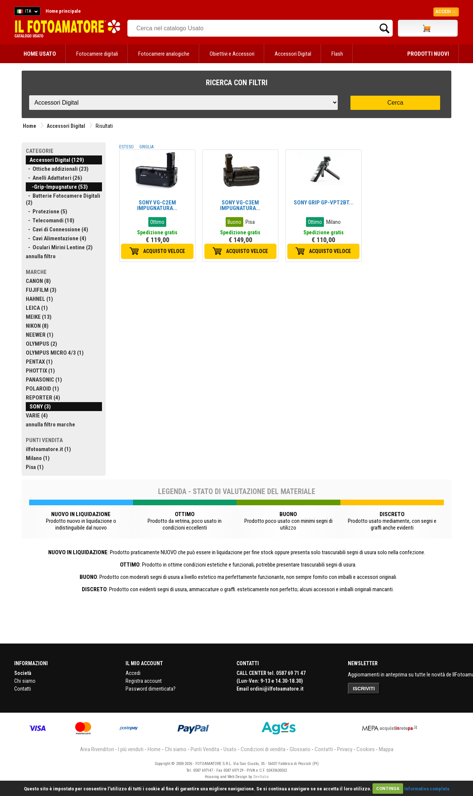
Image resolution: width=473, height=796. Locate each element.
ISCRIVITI (364, 688)
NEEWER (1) (39, 334)
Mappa (386, 749)
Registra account (144, 681)
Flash (337, 53)
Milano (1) (38, 458)
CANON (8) (38, 281)
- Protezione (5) (46, 211)
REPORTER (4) (43, 397)
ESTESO (126, 146)
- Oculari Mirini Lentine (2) (59, 247)
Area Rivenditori (97, 749)
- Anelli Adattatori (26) (54, 178)
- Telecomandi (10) (50, 220)
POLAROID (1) (42, 388)
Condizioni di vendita (263, 749)
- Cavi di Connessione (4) (57, 229)
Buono (234, 222)
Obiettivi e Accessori (232, 53)
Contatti (22, 689)
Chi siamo (24, 681)
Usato (229, 749)
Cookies (365, 749)
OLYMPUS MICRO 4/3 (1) (55, 352)
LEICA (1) (37, 308)
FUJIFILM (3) (41, 290)
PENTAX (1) (39, 361)
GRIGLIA (146, 146)
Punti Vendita (205, 749)
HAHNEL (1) (39, 299)
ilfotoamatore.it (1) (48, 449)
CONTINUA (387, 788)
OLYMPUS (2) (41, 343)
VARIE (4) (37, 415)
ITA (26, 12)
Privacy (344, 749)
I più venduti (130, 749)
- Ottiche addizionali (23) (57, 169)
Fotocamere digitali (97, 53)
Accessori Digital (293, 53)
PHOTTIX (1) (40, 370)
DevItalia (261, 776)
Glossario (300, 749)
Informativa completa (426, 788)
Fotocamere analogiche (163, 53)
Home (29, 126)
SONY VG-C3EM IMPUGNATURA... (240, 205)
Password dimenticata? (151, 689)
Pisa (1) (35, 467)
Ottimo (157, 222)
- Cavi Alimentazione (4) (56, 238)
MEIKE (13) (39, 317)
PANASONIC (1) (44, 379)
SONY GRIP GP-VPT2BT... (323, 202)
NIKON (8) (37, 326)
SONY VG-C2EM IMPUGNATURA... (157, 205)
